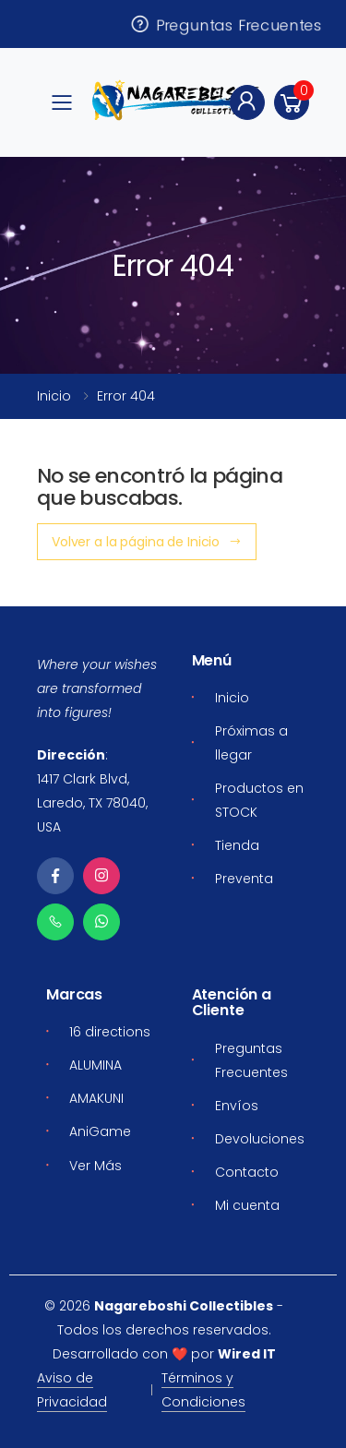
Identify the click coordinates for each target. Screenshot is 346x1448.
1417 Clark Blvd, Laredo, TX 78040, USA (92, 803)
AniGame (100, 1131)
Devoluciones (259, 1139)
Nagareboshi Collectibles (183, 1306)
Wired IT (247, 1354)
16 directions (109, 1032)
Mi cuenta (247, 1205)
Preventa (244, 878)
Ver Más (95, 1165)
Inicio (54, 396)
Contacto (247, 1172)
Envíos (236, 1105)
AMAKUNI (96, 1098)
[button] (291, 102)
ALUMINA (95, 1065)
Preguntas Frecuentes (226, 24)
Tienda (237, 845)
